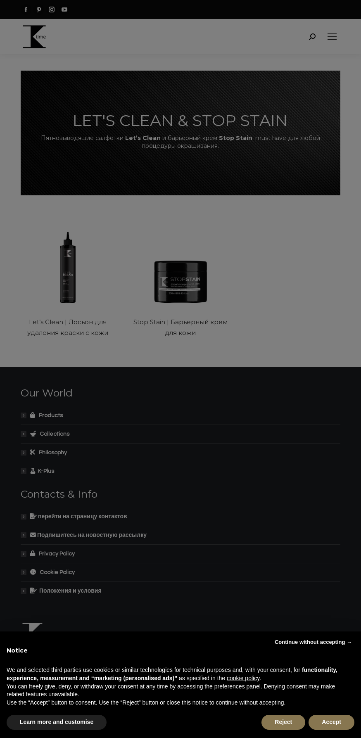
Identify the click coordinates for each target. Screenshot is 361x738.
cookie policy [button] (243, 678)
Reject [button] (283, 722)
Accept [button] (331, 722)
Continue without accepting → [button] (313, 642)
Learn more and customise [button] (56, 722)
